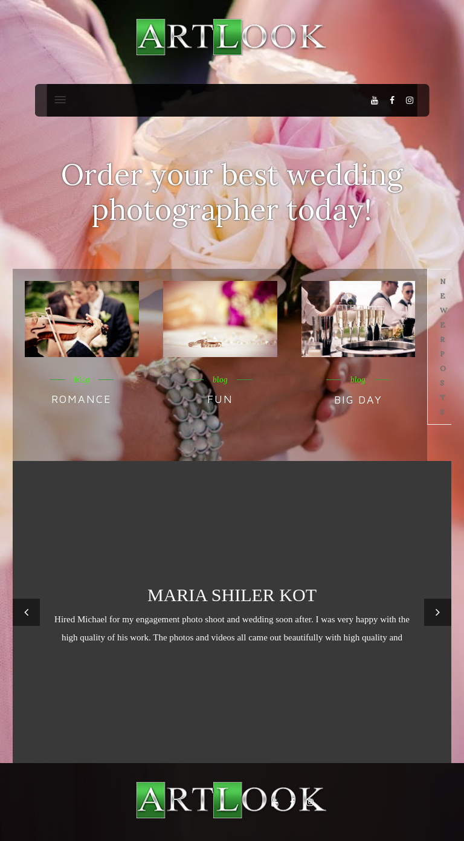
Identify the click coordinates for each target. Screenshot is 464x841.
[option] (232, 612)
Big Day (358, 399)
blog (81, 380)
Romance (81, 399)
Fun (220, 399)
